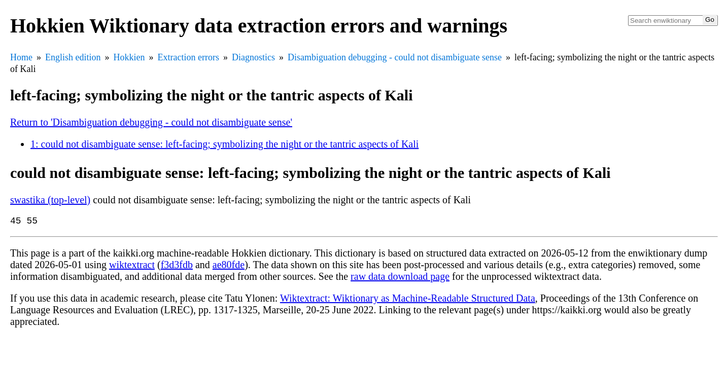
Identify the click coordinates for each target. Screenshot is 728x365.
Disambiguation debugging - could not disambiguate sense (395, 57)
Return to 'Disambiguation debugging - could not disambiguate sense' (151, 122)
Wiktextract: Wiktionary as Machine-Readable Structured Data (407, 300)
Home (21, 57)
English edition (73, 57)
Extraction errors (188, 57)
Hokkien (129, 57)
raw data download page (400, 278)
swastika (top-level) (50, 199)
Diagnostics (253, 57)
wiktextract (132, 266)
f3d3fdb (177, 266)
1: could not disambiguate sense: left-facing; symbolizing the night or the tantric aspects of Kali (224, 144)
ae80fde (229, 266)
